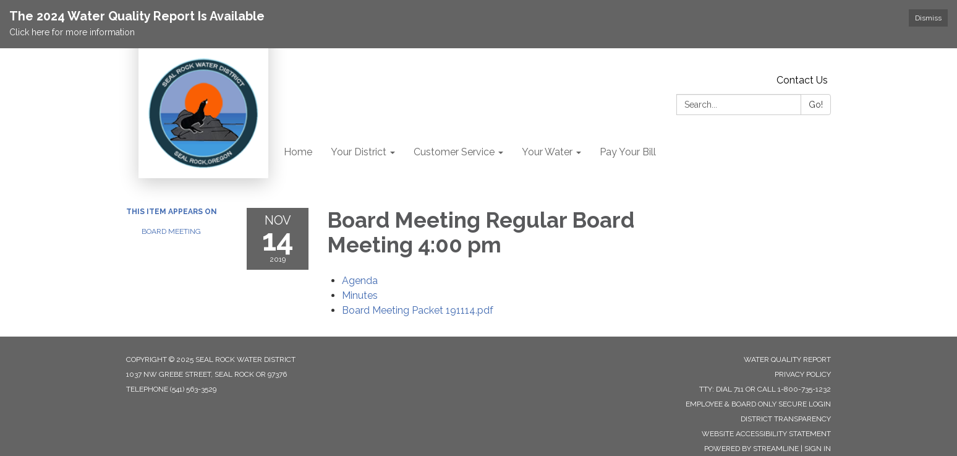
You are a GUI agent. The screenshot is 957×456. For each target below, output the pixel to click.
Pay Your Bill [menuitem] (628, 152)
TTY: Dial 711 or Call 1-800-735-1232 (765, 389)
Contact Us (802, 80)
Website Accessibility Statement (766, 433)
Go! (816, 105)
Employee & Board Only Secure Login (758, 404)
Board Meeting (171, 231)
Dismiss (928, 18)
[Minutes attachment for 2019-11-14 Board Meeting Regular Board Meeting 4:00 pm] (360, 295)
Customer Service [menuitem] (454, 152)
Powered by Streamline (751, 448)
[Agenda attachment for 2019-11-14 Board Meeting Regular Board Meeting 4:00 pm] (360, 280)
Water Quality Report (787, 359)
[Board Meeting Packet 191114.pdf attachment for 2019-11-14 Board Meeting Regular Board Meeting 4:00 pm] (417, 310)
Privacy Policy (803, 374)
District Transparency (786, 419)
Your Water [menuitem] (547, 152)
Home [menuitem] (298, 152)
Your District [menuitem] (358, 152)
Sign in (817, 448)
